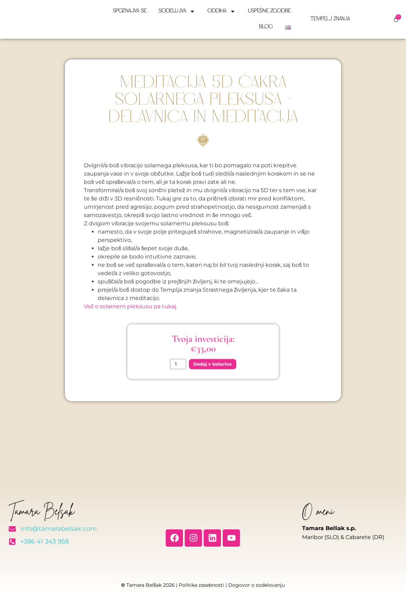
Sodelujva (177, 11)
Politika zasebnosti (201, 585)
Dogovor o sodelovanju (256, 585)
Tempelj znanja (330, 19)
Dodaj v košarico (209, 360)
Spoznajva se (129, 11)
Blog (266, 27)
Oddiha (221, 11)
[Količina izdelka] (185, 360)
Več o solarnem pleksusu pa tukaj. (130, 306)
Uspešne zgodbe (269, 11)
